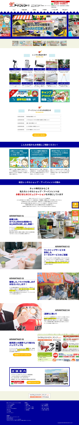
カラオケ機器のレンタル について (33, 129)
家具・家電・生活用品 (45, 408)
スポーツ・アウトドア (45, 407)
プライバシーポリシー (10, 412)
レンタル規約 (9, 411)
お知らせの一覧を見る (39, 135)
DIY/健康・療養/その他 (45, 409)
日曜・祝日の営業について (31, 123)
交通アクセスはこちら (33, 382)
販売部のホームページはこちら (22, 354)
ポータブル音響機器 (45, 404)
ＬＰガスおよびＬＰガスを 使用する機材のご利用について (37, 119)
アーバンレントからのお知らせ (12, 408)
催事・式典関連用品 (45, 405)
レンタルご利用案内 (10, 405)
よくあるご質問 (54, 10)
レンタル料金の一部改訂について (33, 126)
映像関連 (27, 404)
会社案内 (34, 10)
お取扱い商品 (24, 10)
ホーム (14, 10)
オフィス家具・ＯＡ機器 (30, 408)
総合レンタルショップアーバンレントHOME (14, 402)
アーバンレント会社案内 (10, 404)
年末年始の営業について (31, 116)
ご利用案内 (44, 10)
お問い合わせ (65, 10)
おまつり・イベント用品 (30, 407)
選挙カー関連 (28, 405)
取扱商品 (26, 402)
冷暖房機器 (27, 409)
